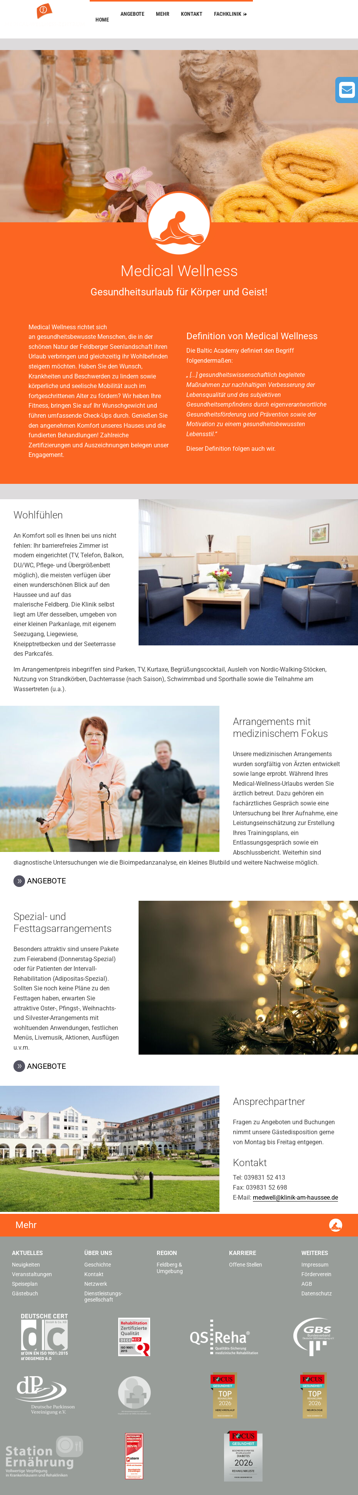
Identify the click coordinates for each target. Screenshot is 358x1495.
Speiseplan (25, 1284)
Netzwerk (95, 1284)
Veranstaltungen (32, 1274)
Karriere (242, 1253)
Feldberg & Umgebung (170, 1268)
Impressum (314, 1265)
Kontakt (191, 14)
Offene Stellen (245, 1265)
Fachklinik (227, 14)
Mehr (162, 14)
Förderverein (316, 1274)
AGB (306, 1284)
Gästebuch (25, 1293)
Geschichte (97, 1265)
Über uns (98, 1253)
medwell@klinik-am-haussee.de (295, 1197)
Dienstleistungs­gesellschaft (103, 1296)
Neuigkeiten (26, 1265)
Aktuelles (27, 1253)
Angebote (132, 14)
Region (167, 1253)
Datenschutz (316, 1293)
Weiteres (314, 1253)
